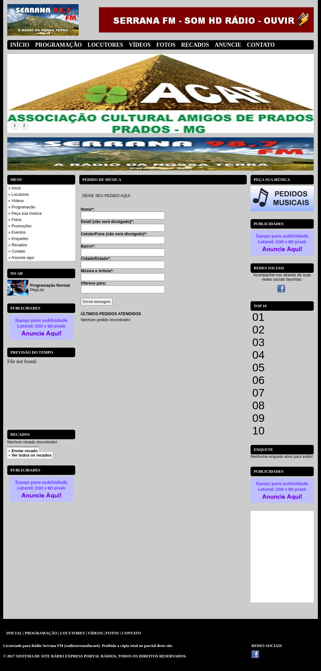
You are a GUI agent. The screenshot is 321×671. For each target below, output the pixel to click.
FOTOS (112, 633)
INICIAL (14, 633)
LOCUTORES (72, 633)
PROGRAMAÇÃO (41, 633)
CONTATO (131, 633)
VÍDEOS (95, 633)
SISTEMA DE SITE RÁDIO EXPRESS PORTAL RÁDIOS (66, 656)
